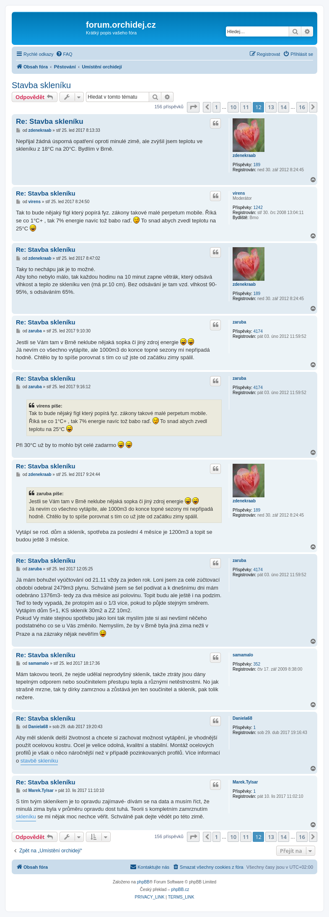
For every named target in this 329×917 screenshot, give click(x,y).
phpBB (143, 882)
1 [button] (216, 107)
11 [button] (246, 107)
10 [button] (233, 107)
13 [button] (271, 107)
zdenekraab (244, 155)
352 (256, 664)
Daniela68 (242, 718)
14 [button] (283, 107)
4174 (257, 331)
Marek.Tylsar (245, 782)
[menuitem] (64, 54)
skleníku (26, 816)
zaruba (239, 322)
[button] (193, 107)
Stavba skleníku (41, 85)
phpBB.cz (180, 889)
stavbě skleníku (39, 761)
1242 (257, 207)
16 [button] (302, 107)
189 (256, 164)
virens (239, 193)
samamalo (243, 655)
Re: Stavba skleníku (49, 121)
